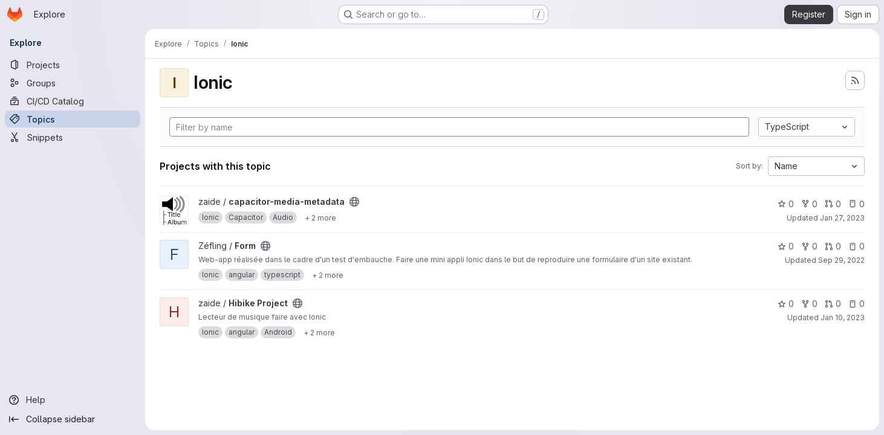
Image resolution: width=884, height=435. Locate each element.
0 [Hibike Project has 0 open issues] (856, 303)
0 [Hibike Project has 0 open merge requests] (833, 303)
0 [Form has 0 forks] (809, 246)
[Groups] (72, 82)
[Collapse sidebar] (72, 419)
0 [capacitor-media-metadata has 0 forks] (809, 204)
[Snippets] (72, 137)
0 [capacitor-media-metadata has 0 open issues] (856, 204)
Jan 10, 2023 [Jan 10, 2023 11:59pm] (843, 317)
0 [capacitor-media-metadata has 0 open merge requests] (833, 204)
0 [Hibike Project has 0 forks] (809, 303)
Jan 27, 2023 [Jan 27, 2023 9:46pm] (842, 217)
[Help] (72, 400)
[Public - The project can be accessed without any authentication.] (354, 202)
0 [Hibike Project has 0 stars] (786, 303)
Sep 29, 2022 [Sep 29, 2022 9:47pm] (841, 260)
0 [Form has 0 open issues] (856, 246)
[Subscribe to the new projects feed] (855, 80)
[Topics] (72, 119)
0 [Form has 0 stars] (786, 246)
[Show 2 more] (320, 217)
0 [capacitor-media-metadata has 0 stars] (786, 204)
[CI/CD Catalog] (72, 100)
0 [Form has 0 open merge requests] (833, 246)
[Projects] (72, 64)
